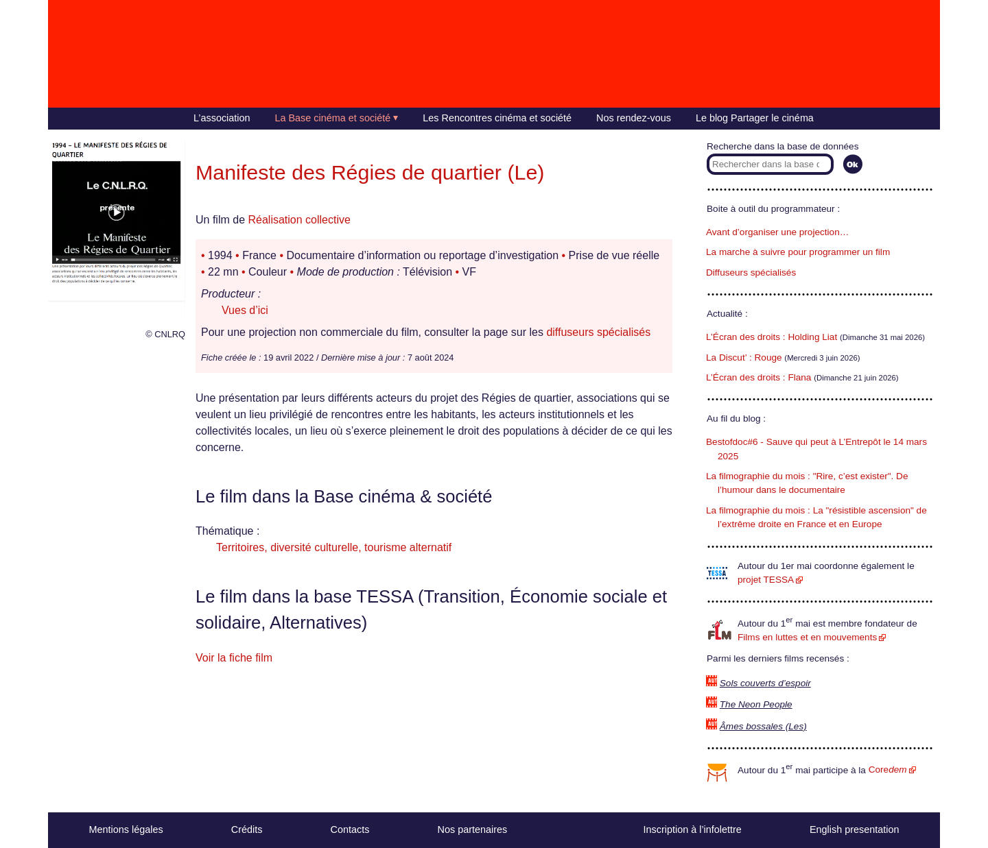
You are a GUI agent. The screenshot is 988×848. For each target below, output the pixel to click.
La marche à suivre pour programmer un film (798, 252)
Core (888, 769)
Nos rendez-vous (633, 117)
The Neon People (756, 704)
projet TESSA (766, 579)
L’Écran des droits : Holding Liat (771, 337)
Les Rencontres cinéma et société (497, 117)
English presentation (854, 829)
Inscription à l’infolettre (693, 829)
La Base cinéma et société (333, 117)
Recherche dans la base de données (782, 146)
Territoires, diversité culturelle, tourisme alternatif (333, 547)
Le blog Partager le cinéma (755, 117)
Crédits (247, 829)
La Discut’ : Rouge (744, 357)
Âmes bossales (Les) (763, 726)
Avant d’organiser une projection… (777, 232)
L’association (221, 117)
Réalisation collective (299, 220)
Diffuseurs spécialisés (751, 272)
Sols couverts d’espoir (765, 683)
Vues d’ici (245, 310)
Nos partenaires (473, 829)
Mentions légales (126, 829)
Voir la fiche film (234, 658)
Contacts (350, 829)
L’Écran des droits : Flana (758, 377)
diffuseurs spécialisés (598, 332)
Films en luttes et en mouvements (807, 637)
